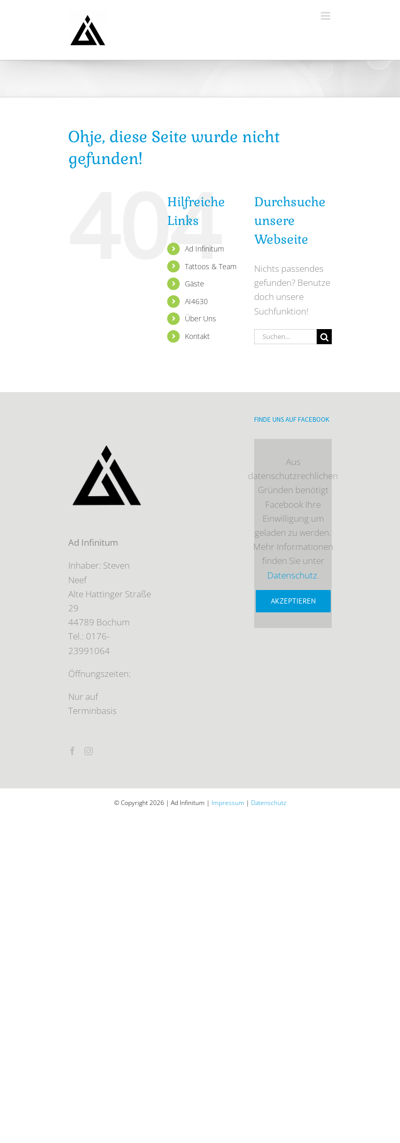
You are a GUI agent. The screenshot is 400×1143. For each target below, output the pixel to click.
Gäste (194, 283)
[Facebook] (72, 751)
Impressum (227, 802)
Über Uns (200, 318)
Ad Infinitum (204, 249)
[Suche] (324, 336)
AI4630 (196, 301)
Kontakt (197, 336)
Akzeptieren (293, 601)
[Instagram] (88, 751)
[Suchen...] (285, 336)
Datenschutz (292, 575)
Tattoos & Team (210, 266)
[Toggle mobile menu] (326, 15)
